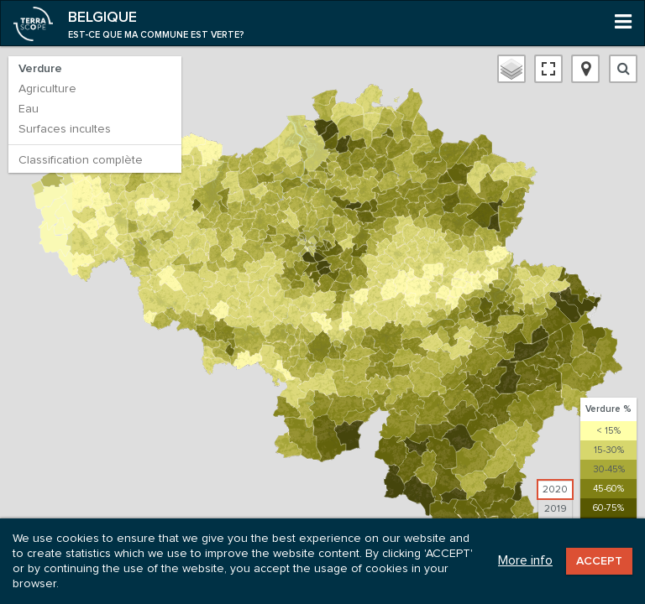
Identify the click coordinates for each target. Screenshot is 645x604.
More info (525, 560)
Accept (599, 561)
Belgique (102, 17)
